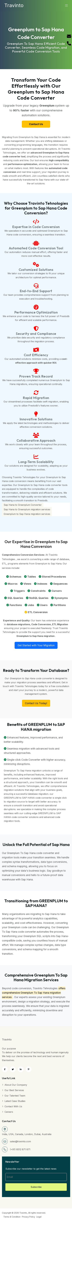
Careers (9, 1111)
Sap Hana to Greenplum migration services (27, 509)
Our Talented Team (15, 1095)
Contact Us (36, 124)
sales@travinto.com (20, 1141)
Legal (38, 1217)
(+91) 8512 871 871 (20, 1149)
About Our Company (16, 1084)
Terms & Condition (12, 1217)
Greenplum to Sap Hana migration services (27, 514)
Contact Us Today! (36, 703)
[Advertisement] (35, 1239)
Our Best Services (14, 1090)
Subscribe (36, 1187)
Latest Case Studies (15, 1101)
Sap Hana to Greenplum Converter (23, 504)
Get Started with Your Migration (36, 645)
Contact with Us (13, 1106)
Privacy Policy (28, 1217)
